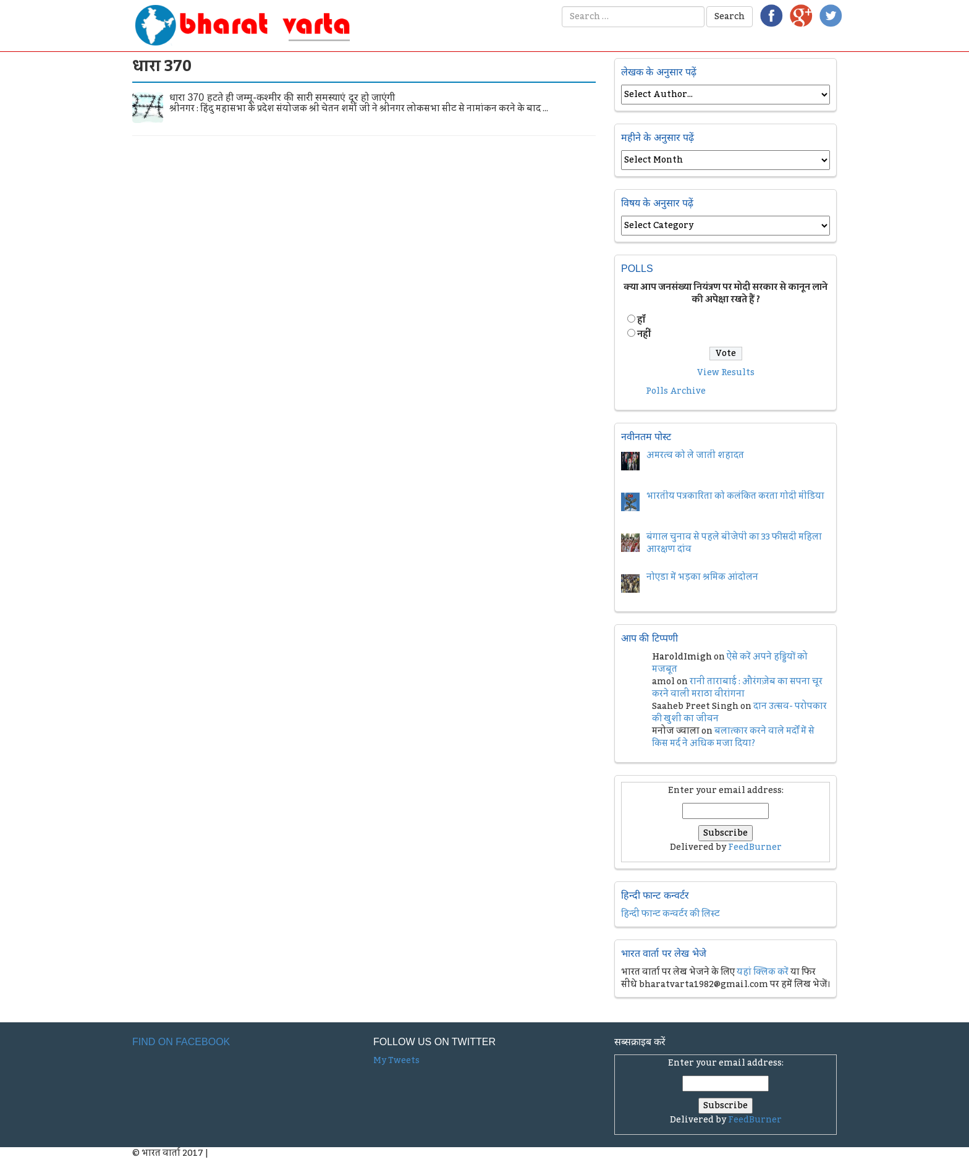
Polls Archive (676, 391)
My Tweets (396, 1060)
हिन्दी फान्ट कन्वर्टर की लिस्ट (670, 914)
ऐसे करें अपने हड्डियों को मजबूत (730, 663)
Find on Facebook (181, 1042)
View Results (726, 372)
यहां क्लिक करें (763, 972)
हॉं (641, 320)
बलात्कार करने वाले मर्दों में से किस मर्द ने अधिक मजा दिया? (733, 737)
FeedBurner (755, 847)
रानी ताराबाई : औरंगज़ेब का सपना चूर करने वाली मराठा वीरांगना (737, 688)
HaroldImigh (682, 657)
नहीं (644, 334)
